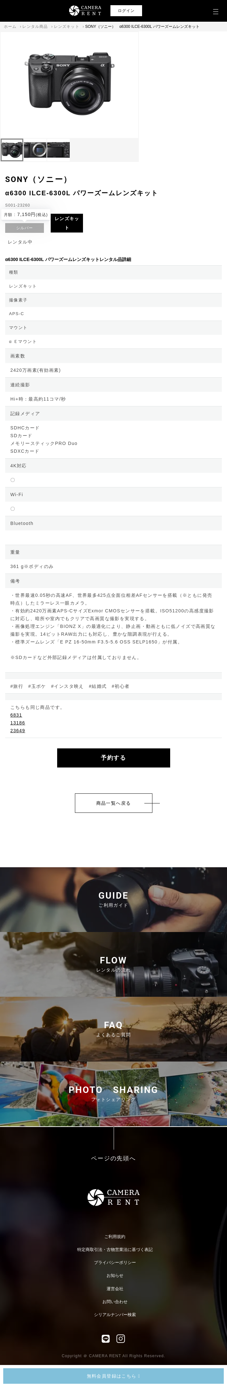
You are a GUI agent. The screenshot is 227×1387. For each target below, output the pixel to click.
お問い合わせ (115, 1301)
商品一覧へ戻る (113, 803)
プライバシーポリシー (115, 1262)
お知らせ (115, 1275)
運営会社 (115, 1288)
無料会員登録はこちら (113, 1376)
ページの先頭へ (113, 1158)
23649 (17, 730)
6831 (16, 715)
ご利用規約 (114, 1236)
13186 (17, 722)
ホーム (10, 26)
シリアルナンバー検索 (115, 1314)
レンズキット (66, 26)
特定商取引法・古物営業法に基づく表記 (115, 1249)
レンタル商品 (35, 26)
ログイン (126, 10)
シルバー (24, 228)
